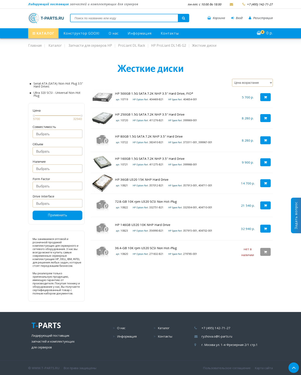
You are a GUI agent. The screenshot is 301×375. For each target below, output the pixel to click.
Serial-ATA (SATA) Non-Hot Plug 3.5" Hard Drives (58, 85)
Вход (236, 18)
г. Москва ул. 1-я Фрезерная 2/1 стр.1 (230, 345)
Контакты (170, 33)
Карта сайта (264, 368)
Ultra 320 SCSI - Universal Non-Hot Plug (56, 94)
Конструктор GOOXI (81, 33)
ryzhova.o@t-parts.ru (217, 336)
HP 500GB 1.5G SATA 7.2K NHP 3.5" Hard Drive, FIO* (154, 93)
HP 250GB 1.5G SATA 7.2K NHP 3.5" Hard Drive (150, 114)
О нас (114, 33)
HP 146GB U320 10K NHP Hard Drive (142, 225)
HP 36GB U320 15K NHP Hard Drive (141, 179)
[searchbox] (58, 134)
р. (265, 32)
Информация (140, 33)
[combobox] (57, 134)
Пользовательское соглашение (227, 368)
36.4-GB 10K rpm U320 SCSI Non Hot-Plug (146, 248)
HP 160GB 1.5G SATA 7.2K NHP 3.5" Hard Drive (150, 158)
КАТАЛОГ (43, 33)
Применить (57, 215)
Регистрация (261, 18)
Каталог (164, 328)
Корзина (216, 18)
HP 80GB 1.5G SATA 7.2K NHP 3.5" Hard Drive (149, 136)
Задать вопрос (296, 215)
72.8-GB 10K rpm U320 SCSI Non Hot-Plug (146, 201)
